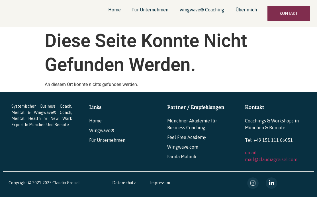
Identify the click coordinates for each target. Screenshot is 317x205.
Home (114, 9)
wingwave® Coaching (202, 9)
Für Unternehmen (150, 9)
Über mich (246, 9)
